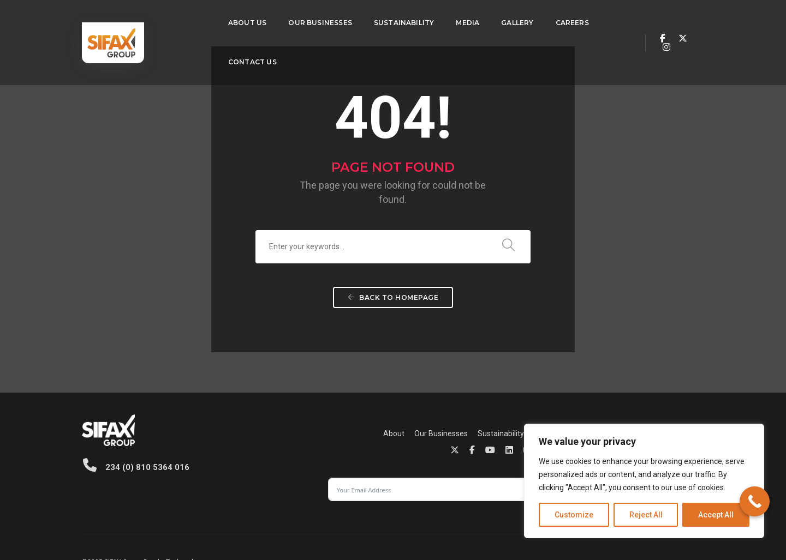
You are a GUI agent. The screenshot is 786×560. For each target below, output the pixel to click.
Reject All (646, 514)
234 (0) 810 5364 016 (135, 467)
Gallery (488, 19)
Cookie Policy (505, 522)
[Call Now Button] (755, 501)
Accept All (716, 514)
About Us (218, 19)
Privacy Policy (458, 522)
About (230, 437)
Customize (574, 514)
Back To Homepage (393, 322)
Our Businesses (291, 19)
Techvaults (182, 522)
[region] (644, 481)
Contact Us (223, 59)
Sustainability (374, 19)
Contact (421, 437)
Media (438, 19)
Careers (542, 19)
